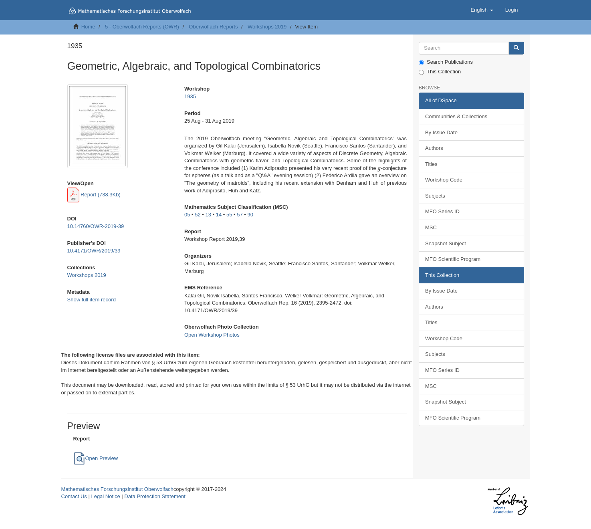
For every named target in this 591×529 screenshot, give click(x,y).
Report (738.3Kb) (94, 195)
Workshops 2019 (267, 27)
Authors (434, 148)
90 (250, 215)
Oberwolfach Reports (213, 27)
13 (208, 215)
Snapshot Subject (445, 243)
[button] (481, 10)
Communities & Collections (456, 116)
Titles (431, 164)
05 (187, 215)
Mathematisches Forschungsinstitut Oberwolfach (117, 489)
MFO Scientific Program (452, 259)
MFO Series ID (442, 211)
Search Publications (446, 62)
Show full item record (91, 300)
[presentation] (379, 168)
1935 (190, 96)
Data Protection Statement (154, 496)
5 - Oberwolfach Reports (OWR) (142, 27)
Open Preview (95, 458)
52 (197, 215)
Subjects (435, 196)
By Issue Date (441, 132)
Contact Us (74, 496)
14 (219, 215)
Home (88, 27)
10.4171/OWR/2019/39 (94, 251)
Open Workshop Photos (212, 335)
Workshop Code (443, 180)
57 (239, 215)
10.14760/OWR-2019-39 (95, 226)
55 (229, 215)
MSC (431, 227)
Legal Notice (105, 496)
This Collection (440, 72)
